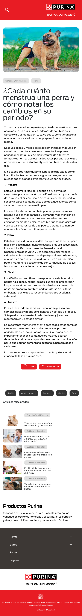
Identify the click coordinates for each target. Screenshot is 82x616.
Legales (14, 560)
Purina (13, 552)
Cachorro (47, 393)
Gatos (13, 544)
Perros (14, 536)
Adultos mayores (28, 393)
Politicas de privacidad (45, 610)
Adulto (11, 393)
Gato (74, 393)
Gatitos (61, 393)
